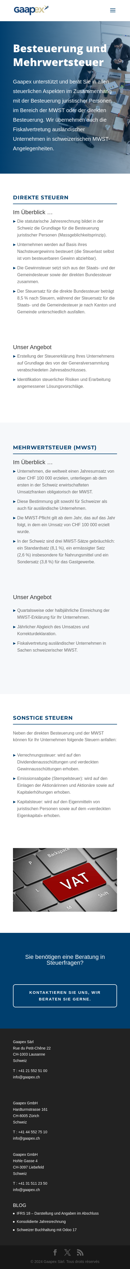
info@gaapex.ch (26, 1077)
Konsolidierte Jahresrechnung (41, 1221)
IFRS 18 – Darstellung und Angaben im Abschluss (58, 1213)
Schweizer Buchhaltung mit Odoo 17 (47, 1230)
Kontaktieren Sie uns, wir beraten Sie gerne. (65, 996)
